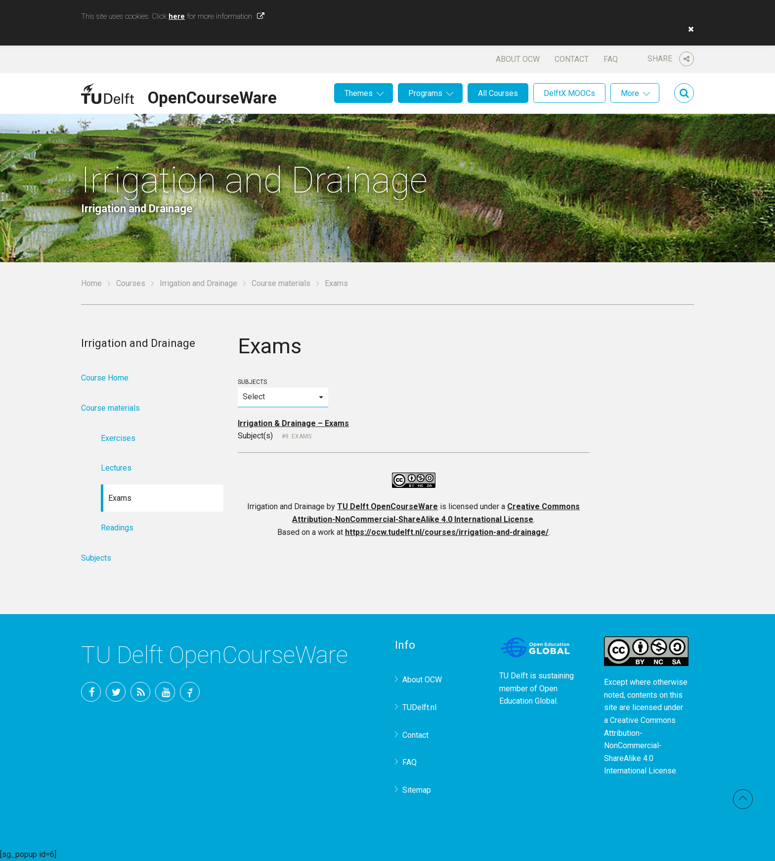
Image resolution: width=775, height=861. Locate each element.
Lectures (116, 468)
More (630, 93)
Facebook (91, 692)
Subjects (283, 393)
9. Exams (298, 436)
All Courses (498, 93)
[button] (688, 29)
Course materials (281, 283)
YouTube (165, 692)
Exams (119, 498)
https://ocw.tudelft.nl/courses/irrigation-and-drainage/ (447, 532)
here (177, 16)
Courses (130, 283)
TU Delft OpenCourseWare (387, 506)
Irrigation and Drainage (198, 283)
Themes (358, 93)
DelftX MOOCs (569, 93)
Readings (117, 527)
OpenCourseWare (212, 96)
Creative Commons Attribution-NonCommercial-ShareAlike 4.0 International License (640, 745)
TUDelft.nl (419, 707)
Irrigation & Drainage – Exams (293, 423)
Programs (425, 93)
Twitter (116, 692)
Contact (572, 59)
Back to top (743, 799)
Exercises (118, 438)
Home (91, 283)
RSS (140, 692)
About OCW (518, 59)
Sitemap (416, 790)
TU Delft (190, 692)
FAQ (610, 59)
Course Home (105, 378)
